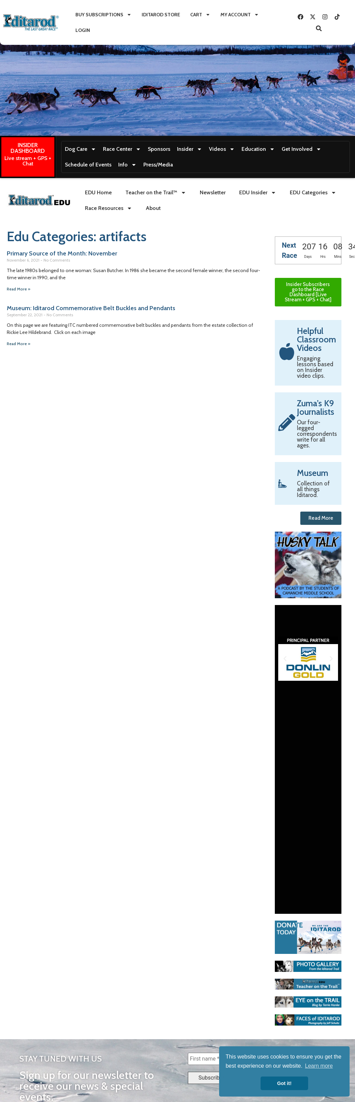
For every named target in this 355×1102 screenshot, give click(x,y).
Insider (189, 149)
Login (82, 30)
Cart (200, 14)
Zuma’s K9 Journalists (315, 407)
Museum (312, 473)
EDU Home (98, 192)
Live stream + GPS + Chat (27, 161)
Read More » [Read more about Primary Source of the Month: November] (18, 288)
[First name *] (211, 1059)
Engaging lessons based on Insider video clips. (315, 367)
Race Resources (108, 208)
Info (127, 165)
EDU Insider (257, 192)
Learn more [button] (319, 1066)
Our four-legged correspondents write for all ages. (317, 434)
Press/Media (158, 164)
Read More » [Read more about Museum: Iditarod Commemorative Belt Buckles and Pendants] (18, 343)
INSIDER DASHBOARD (28, 148)
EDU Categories (313, 192)
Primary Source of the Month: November (62, 253)
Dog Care (80, 149)
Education (258, 149)
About (153, 208)
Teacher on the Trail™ (155, 192)
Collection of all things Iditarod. (313, 489)
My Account (239, 14)
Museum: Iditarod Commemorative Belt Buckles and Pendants (91, 308)
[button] (285, 658)
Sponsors (159, 149)
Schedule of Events (88, 164)
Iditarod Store (161, 15)
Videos (222, 149)
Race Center (122, 149)
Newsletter (213, 192)
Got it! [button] (284, 1083)
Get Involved (301, 149)
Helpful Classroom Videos (316, 339)
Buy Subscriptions (103, 14)
